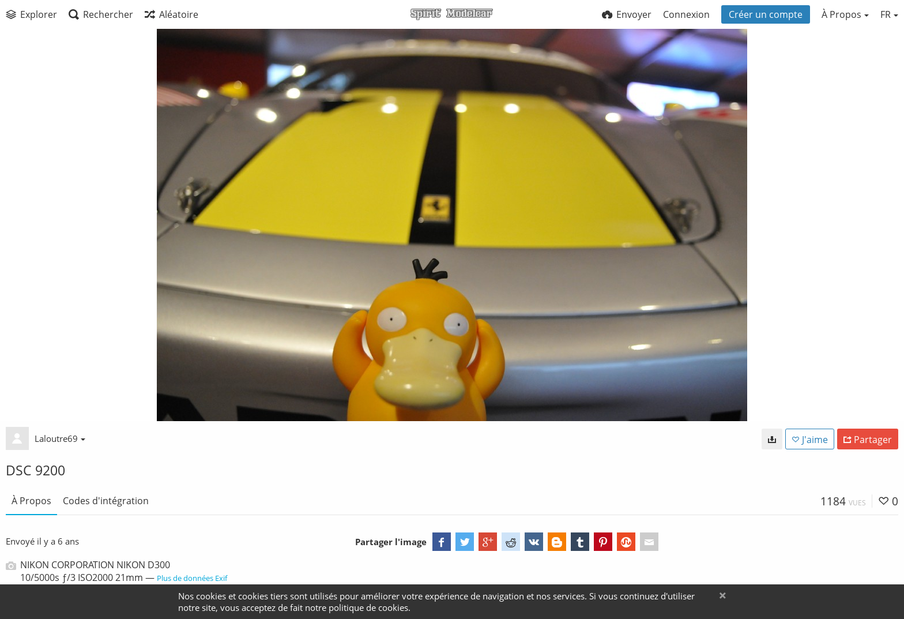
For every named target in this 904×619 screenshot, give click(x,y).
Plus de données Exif (192, 578)
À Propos (31, 500)
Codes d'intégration (106, 500)
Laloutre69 (60, 438)
